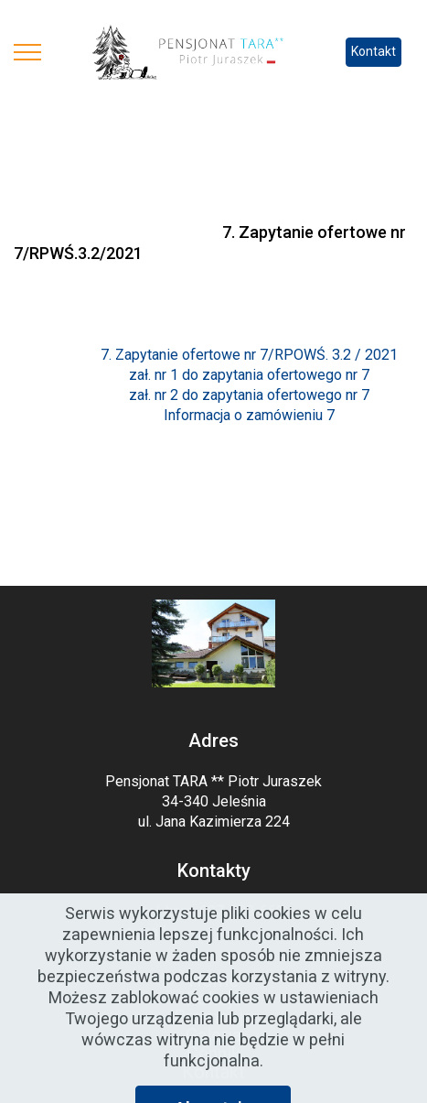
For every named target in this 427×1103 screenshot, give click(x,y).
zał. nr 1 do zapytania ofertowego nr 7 (249, 375)
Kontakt (373, 51)
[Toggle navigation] (28, 52)
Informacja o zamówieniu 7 (249, 415)
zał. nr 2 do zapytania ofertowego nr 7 (249, 395)
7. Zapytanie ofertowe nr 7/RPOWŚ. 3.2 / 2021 (249, 354)
